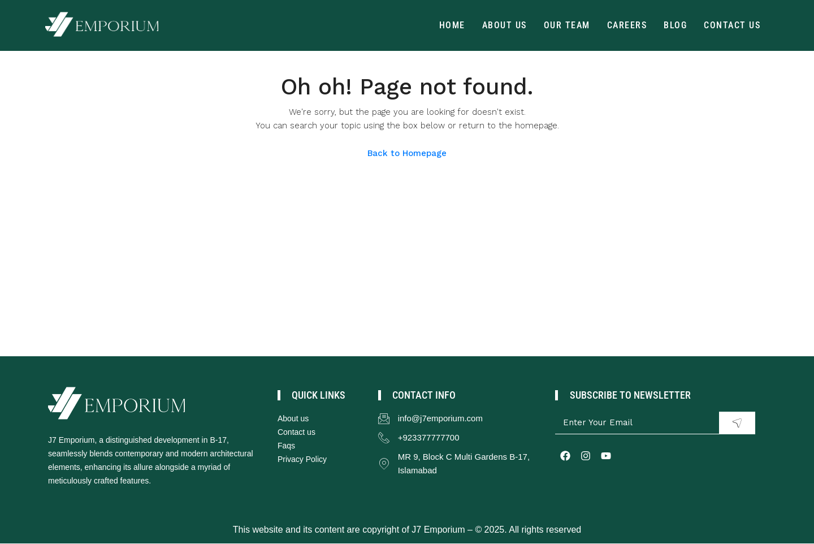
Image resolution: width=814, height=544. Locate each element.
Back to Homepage (407, 153)
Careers (627, 25)
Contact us (732, 25)
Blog (675, 25)
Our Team (567, 25)
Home (452, 25)
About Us (504, 25)
